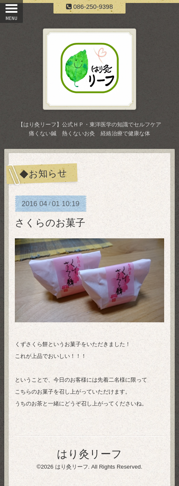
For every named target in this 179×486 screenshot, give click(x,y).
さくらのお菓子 (50, 222)
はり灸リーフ (89, 454)
